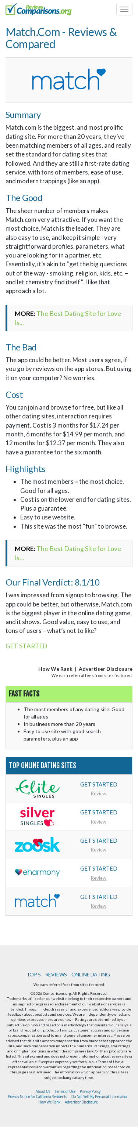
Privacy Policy (90, 1091)
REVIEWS (56, 974)
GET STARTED (26, 646)
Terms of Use (64, 1091)
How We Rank (55, 669)
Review (98, 793)
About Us (43, 1091)
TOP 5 (33, 974)
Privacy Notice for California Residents (37, 1096)
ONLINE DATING (90, 974)
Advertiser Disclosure (105, 669)
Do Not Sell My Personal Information (99, 1096)
